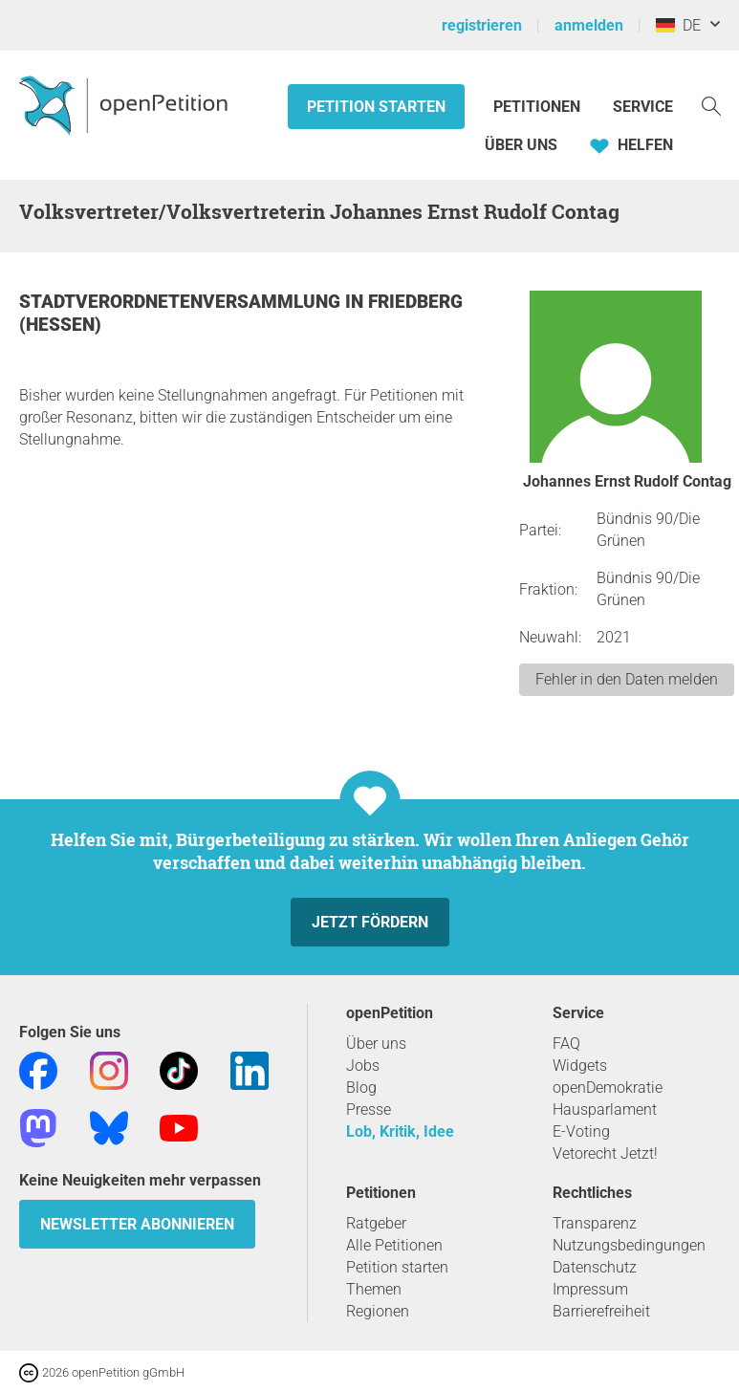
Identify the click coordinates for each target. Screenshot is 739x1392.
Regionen (377, 1311)
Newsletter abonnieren (137, 1224)
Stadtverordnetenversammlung (182, 302)
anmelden (588, 25)
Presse (368, 1109)
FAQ (566, 1043)
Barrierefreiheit (601, 1311)
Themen (374, 1289)
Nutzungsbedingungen (629, 1245)
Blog (361, 1087)
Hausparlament (605, 1109)
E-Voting (581, 1131)
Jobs (363, 1065)
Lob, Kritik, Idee (400, 1131)
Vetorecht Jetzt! (605, 1153)
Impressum (590, 1289)
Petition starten (376, 107)
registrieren (482, 25)
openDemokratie (608, 1087)
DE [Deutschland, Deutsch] (678, 25)
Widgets (580, 1065)
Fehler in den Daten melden (626, 679)
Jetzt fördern (370, 922)
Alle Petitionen (394, 1245)
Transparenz (595, 1223)
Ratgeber (376, 1223)
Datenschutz (595, 1267)
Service (643, 107)
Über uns (376, 1043)
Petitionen (538, 107)
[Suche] (711, 105)
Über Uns (521, 145)
